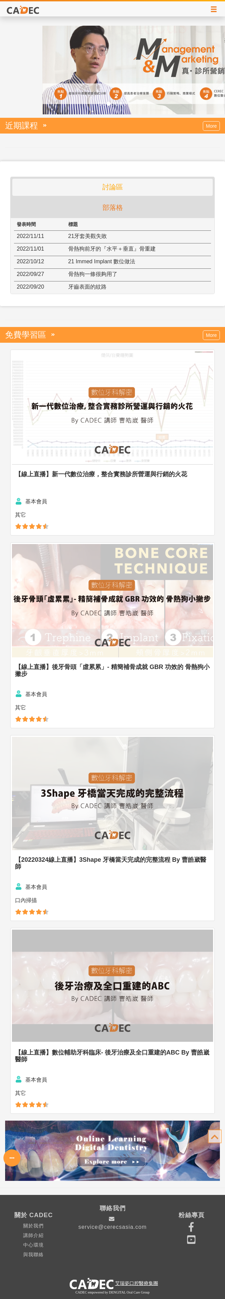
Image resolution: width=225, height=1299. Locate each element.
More (211, 126)
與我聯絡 (33, 1254)
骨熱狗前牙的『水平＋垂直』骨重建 (112, 249)
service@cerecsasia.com (112, 1223)
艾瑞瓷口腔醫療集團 (136, 1283)
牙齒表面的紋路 (87, 287)
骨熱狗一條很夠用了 (92, 274)
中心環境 (33, 1245)
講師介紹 (33, 1235)
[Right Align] (214, 9)
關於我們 (33, 1225)
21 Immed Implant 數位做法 (102, 261)
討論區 (112, 187)
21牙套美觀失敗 (87, 236)
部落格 (112, 207)
